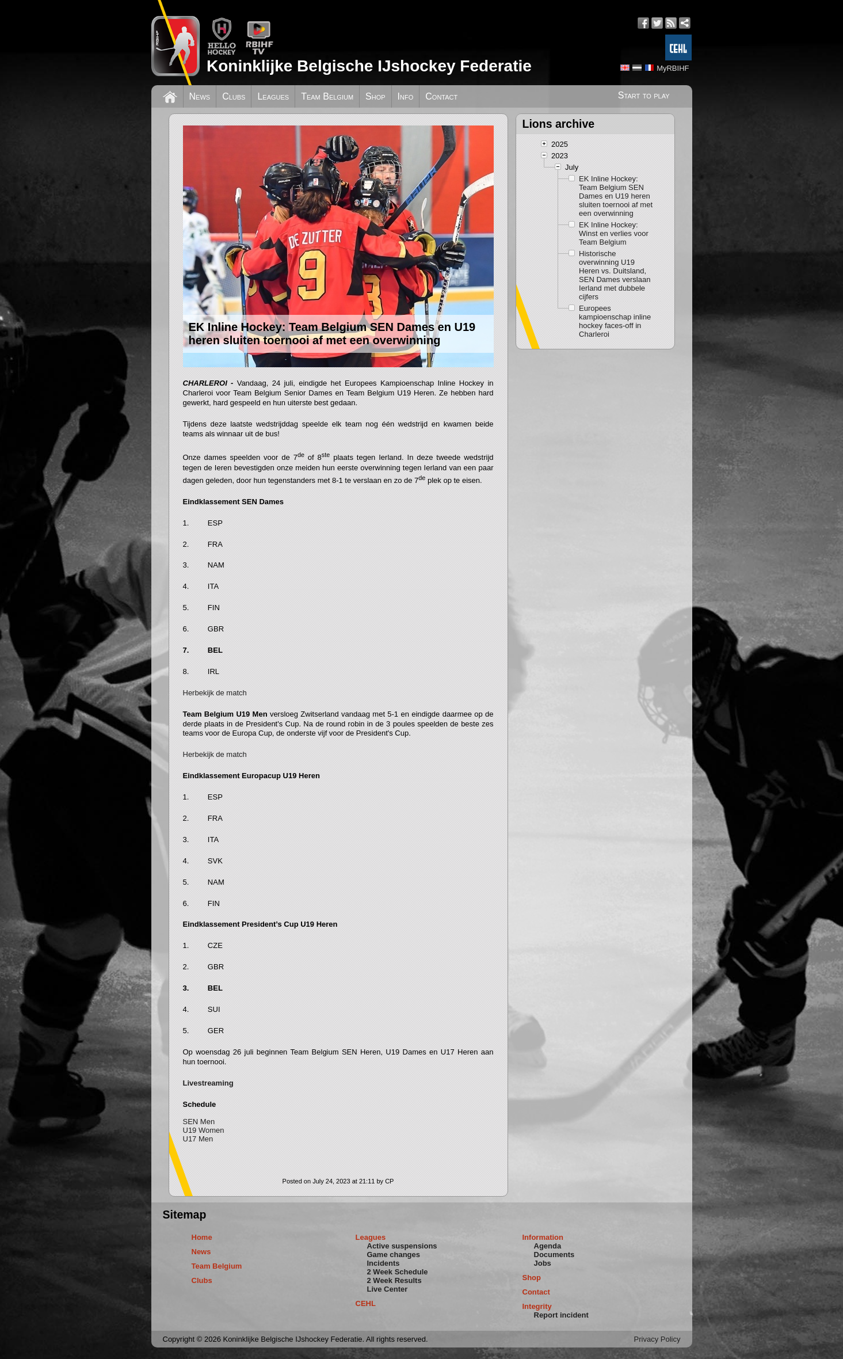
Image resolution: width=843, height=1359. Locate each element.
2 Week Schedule (397, 1271)
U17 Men (198, 1139)
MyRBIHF (673, 68)
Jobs (542, 1263)
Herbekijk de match (215, 692)
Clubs (233, 96)
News (200, 96)
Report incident (561, 1315)
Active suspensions (402, 1246)
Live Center (387, 1289)
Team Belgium (327, 96)
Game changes (394, 1254)
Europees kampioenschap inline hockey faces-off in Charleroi (615, 321)
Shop (375, 96)
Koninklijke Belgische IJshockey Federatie (369, 66)
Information (543, 1237)
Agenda (548, 1246)
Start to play (644, 95)
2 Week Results (394, 1280)
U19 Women (203, 1130)
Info (406, 96)
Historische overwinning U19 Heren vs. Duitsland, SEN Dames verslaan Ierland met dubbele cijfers (614, 275)
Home (202, 1237)
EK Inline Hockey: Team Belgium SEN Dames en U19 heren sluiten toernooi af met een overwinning (616, 196)
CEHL (366, 1303)
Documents (554, 1254)
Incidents (383, 1263)
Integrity (537, 1306)
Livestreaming (208, 1083)
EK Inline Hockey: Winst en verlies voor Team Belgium (614, 233)
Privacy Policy (657, 1339)
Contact (441, 96)
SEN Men (199, 1121)
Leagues (273, 96)
